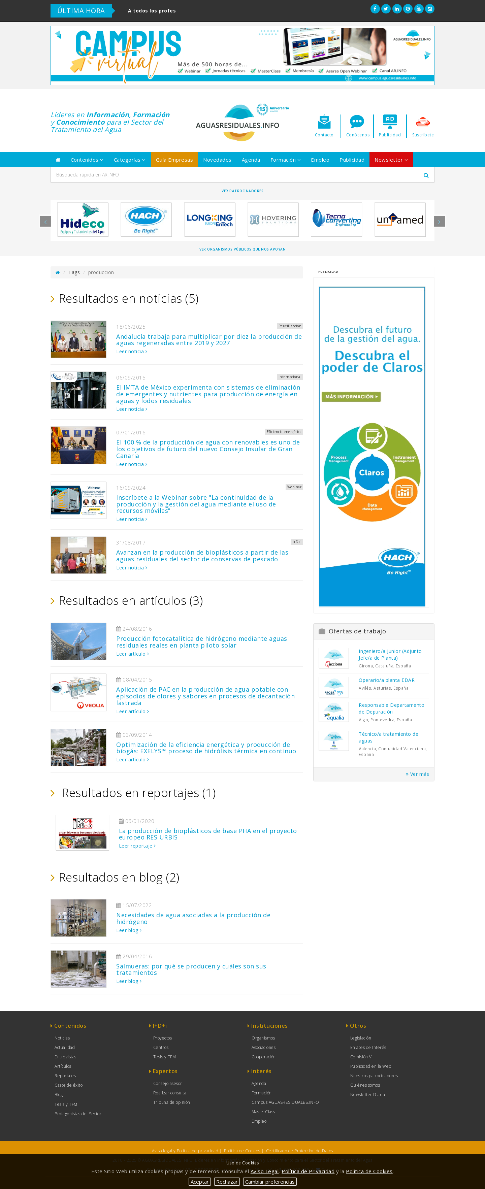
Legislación (360, 1038)
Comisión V (361, 1057)
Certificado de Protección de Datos (299, 1151)
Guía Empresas (174, 159)
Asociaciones (264, 1047)
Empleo (320, 159)
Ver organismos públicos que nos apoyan (242, 249)
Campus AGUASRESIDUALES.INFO (285, 1102)
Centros (161, 1047)
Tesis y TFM (66, 1104)
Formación (285, 159)
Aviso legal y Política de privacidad (185, 1151)
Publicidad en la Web (370, 1066)
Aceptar (200, 1181)
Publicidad (352, 159)
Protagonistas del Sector (78, 1114)
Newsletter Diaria (367, 1094)
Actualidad (65, 1047)
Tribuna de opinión (171, 1102)
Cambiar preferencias (270, 1181)
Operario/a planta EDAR (387, 680)
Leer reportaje (137, 846)
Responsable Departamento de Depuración (391, 708)
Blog (59, 1094)
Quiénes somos (365, 1085)
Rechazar (227, 1181)
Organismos (263, 1038)
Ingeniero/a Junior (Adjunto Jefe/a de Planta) (390, 654)
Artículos (63, 1066)
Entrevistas (65, 1057)
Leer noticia (131, 351)
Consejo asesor (167, 1083)
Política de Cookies (242, 1151)
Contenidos (87, 159)
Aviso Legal (265, 1171)
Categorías (130, 159)
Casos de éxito (69, 1085)
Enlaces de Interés (368, 1047)
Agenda (251, 159)
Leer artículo (132, 654)
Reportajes (65, 1076)
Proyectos (162, 1038)
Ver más (417, 774)
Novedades (217, 159)
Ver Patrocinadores (242, 191)
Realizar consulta (170, 1093)
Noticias (62, 1038)
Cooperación (264, 1057)
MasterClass (263, 1112)
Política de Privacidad (308, 1171)
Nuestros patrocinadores (374, 1076)
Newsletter (391, 159)
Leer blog (129, 930)
